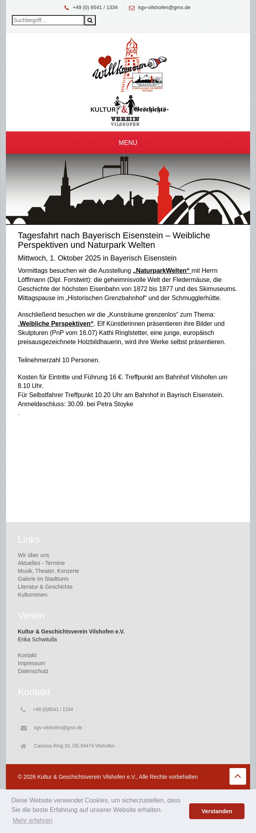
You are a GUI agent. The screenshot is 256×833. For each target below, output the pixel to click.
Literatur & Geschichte (45, 587)
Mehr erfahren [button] (33, 820)
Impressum (31, 663)
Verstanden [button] (216, 811)
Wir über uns (33, 555)
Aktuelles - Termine (41, 563)
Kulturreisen (32, 594)
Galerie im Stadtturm (43, 579)
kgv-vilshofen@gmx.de (164, 7)
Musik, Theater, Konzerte (48, 571)
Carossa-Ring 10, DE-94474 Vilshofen (68, 746)
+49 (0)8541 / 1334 (47, 710)
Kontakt (27, 655)
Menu (128, 142)
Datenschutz (33, 671)
